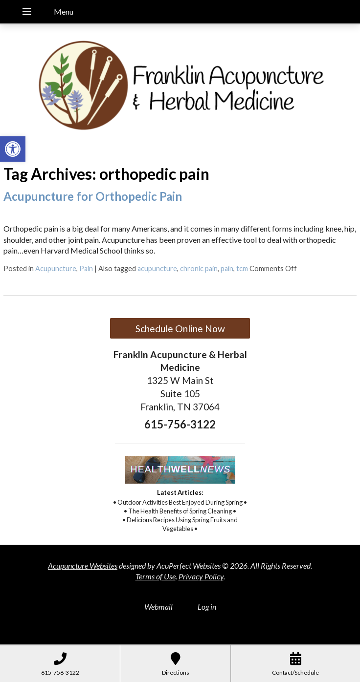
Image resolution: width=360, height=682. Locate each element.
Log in (207, 606)
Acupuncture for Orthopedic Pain (92, 196)
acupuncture (157, 268)
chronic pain (199, 268)
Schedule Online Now (180, 328)
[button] (12, 149)
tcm (242, 268)
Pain (86, 268)
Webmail (158, 606)
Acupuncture (55, 268)
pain (227, 268)
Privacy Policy (201, 576)
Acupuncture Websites (82, 565)
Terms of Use (155, 576)
